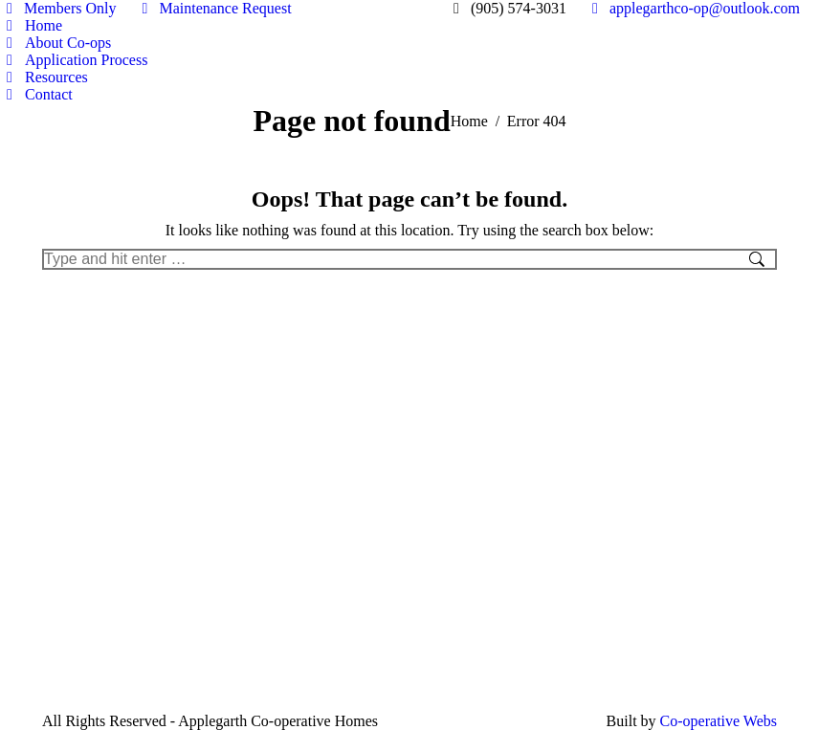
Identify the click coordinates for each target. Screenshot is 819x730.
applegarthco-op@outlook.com (693, 8)
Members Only (58, 8)
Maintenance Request (213, 8)
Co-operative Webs (718, 721)
